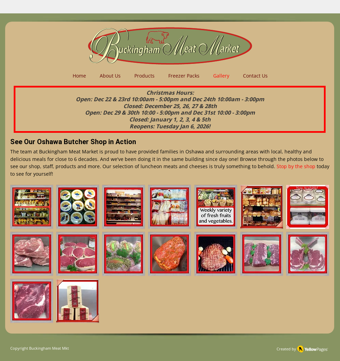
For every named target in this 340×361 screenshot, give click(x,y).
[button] (31, 207)
